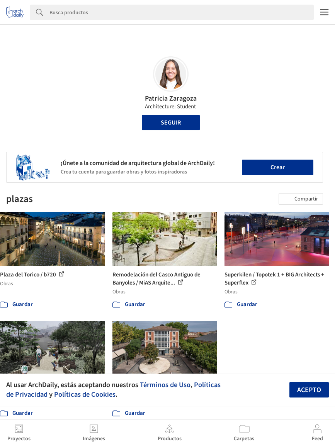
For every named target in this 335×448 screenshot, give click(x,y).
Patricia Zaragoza (171, 98)
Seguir (171, 122)
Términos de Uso (165, 385)
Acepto (309, 390)
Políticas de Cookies (85, 394)
